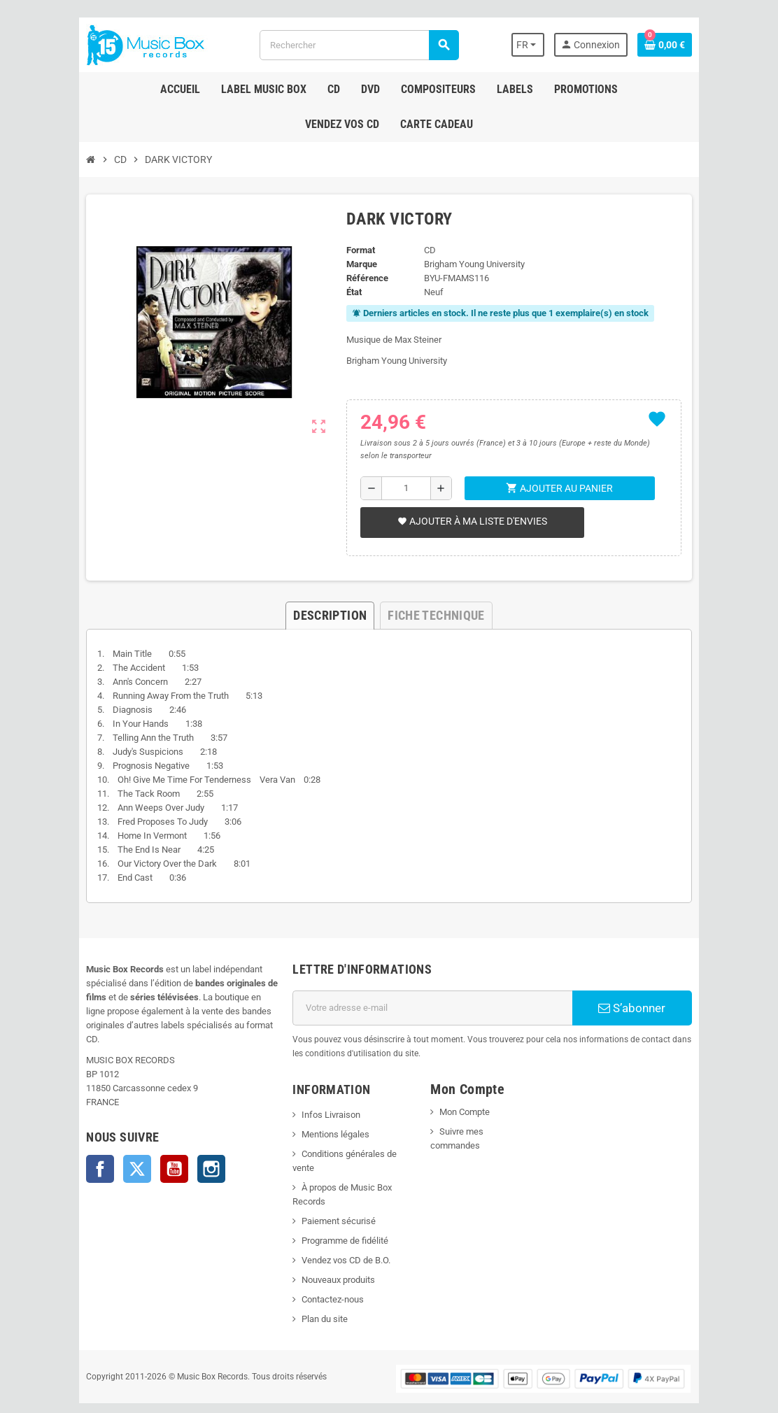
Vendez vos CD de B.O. (337, 1232)
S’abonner (652, 1008)
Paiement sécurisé (330, 1193)
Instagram (185, 1155)
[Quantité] (405, 488)
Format (356, 250)
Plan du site (316, 1291)
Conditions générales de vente (352, 1154)
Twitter (111, 1155)
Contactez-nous (324, 1271)
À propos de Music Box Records (355, 1173)
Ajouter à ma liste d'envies (469, 521)
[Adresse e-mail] (436, 1007)
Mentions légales (327, 1134)
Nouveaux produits (330, 1252)
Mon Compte (467, 1112)
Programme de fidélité (336, 1212)
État (350, 292)
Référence (363, 278)
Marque (357, 264)
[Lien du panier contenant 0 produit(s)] (690, 45)
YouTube (148, 1155)
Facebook (74, 1155)
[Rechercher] (357, 45)
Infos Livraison (322, 1114)
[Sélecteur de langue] (552, 45)
